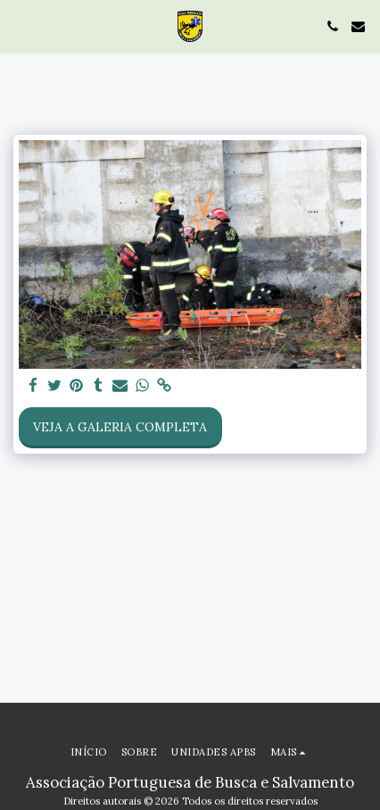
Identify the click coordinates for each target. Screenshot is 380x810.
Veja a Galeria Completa (120, 427)
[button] (19, 25)
